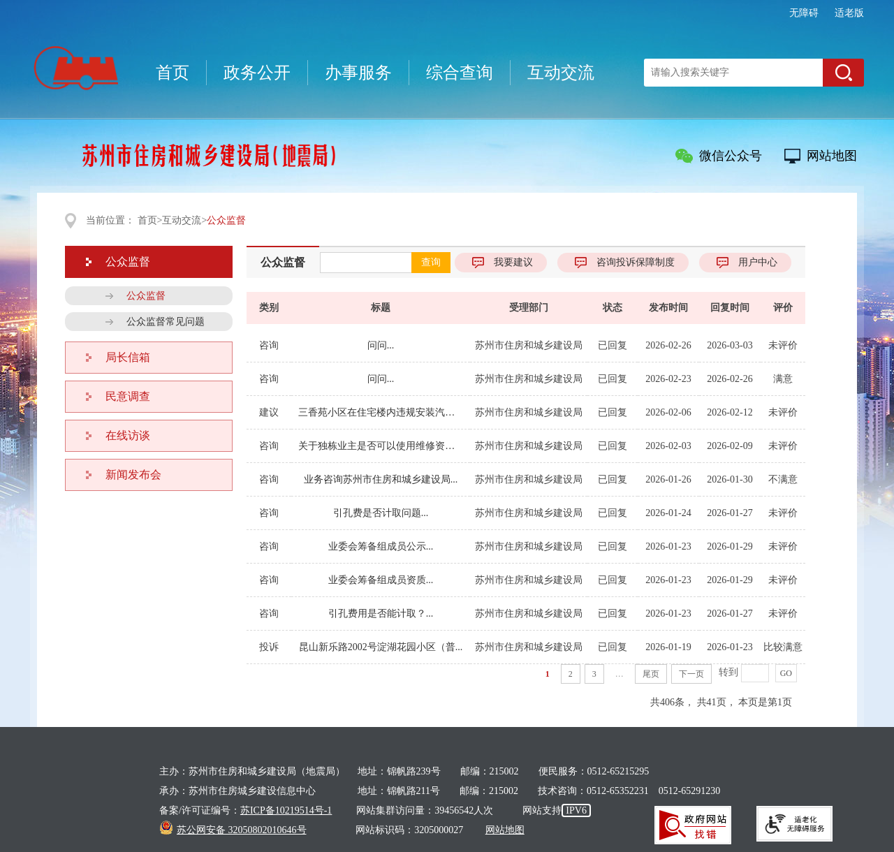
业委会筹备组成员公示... (381, 546)
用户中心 (757, 262)
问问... (381, 345)
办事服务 (358, 73)
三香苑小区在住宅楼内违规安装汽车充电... (380, 412)
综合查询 (459, 73)
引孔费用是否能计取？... (381, 613)
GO (786, 673)
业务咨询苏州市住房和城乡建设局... (381, 479)
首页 (172, 73)
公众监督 (283, 262)
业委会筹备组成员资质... (381, 580)
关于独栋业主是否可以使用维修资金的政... (380, 446)
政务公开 (257, 73)
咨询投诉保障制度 (635, 262)
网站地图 (832, 156)
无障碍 (804, 13)
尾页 (651, 674)
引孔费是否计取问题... (381, 513)
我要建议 (513, 262)
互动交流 (560, 73)
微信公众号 (730, 156)
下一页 (691, 674)
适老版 (849, 13)
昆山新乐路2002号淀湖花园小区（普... (381, 647)
